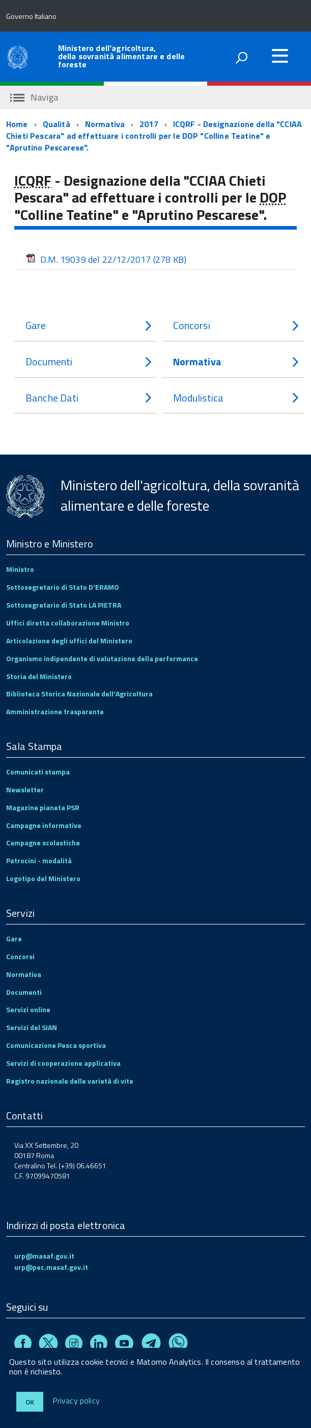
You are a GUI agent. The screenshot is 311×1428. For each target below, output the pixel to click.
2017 (148, 124)
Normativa (105, 124)
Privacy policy (76, 1401)
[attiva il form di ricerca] (241, 57)
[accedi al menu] (280, 55)
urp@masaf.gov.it (44, 1255)
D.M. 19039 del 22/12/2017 (106, 259)
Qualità (56, 124)
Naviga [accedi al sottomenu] (34, 97)
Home (17, 124)
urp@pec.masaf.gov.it (51, 1267)
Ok (29, 1401)
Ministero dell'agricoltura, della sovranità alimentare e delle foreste (121, 56)
